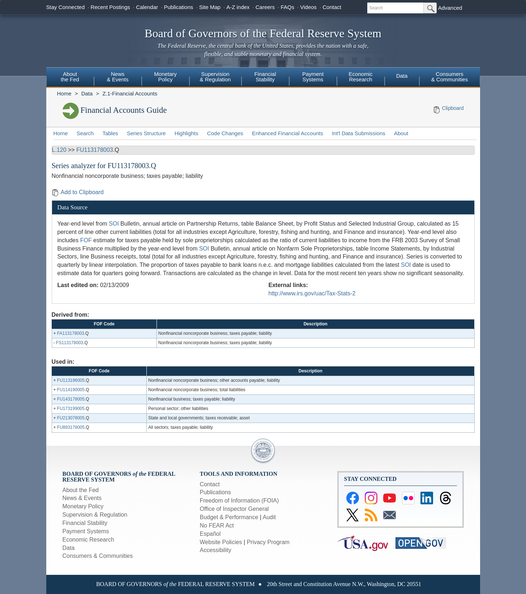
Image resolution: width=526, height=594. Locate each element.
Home (64, 93)
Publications (178, 7)
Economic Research (88, 540)
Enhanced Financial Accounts (287, 133)
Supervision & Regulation (95, 515)
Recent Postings (110, 7)
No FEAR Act (217, 525)
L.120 (59, 150)
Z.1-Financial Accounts (129, 93)
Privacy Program (268, 542)
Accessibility (215, 550)
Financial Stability (85, 523)
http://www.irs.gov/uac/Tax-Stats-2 (312, 293)
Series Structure (146, 133)
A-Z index (237, 7)
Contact (331, 7)
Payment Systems (86, 531)
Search (85, 133)
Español (210, 534)
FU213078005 (71, 417)
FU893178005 (71, 427)
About (401, 133)
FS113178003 (69, 342)
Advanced (450, 8)
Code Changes (225, 133)
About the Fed (81, 490)
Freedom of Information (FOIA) (239, 500)
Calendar (147, 7)
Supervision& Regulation (215, 76)
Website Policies (221, 542)
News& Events (117, 76)
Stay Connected (65, 7)
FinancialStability (265, 76)
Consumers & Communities (449, 76)
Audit (269, 517)
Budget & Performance (229, 517)
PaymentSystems (313, 76)
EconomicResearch (361, 76)
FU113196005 (71, 380)
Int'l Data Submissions (358, 133)
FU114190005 (71, 389)
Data (402, 76)
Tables (110, 133)
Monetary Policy (83, 506)
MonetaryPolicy (165, 76)
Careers (265, 7)
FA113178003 (70, 333)
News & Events (82, 498)
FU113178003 (94, 150)
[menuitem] (70, 78)
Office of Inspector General (234, 509)
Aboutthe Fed (70, 76)
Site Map (210, 7)
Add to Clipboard (78, 192)
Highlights (186, 133)
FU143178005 (71, 399)
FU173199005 (71, 408)
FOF (86, 240)
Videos (308, 7)
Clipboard (453, 108)
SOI (114, 224)
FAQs (287, 7)
